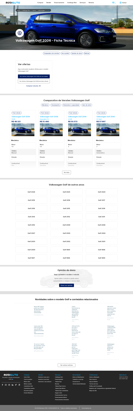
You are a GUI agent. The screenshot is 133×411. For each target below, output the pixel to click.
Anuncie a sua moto (43, 379)
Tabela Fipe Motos (60, 388)
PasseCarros (76, 381)
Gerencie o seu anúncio (44, 381)
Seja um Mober (93, 381)
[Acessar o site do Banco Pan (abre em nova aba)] (95, 407)
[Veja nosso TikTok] (16, 385)
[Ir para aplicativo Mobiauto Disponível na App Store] (125, 399)
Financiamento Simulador (62, 399)
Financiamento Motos (61, 397)
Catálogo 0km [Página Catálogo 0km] (72, 2)
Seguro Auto (58, 393)
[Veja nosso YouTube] (6, 385)
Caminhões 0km (28, 386)
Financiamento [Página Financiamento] (59, 2)
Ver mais (66, 172)
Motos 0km (27, 381)
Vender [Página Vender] (48, 2)
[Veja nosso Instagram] (9, 385)
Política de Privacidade (95, 386)
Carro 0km (27, 377)
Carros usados (28, 379)
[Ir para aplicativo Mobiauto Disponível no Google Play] (125, 394)
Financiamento (59, 379)
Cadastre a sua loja (78, 379)
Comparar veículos (33, 86)
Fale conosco (93, 379)
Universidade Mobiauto (79, 384)
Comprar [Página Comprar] (40, 2)
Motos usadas (28, 384)
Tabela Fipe (58, 381)
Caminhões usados (29, 388)
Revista (57, 384)
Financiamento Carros (61, 395)
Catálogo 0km (59, 377)
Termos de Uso (93, 384)
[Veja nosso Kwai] (19, 385)
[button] (45, 105)
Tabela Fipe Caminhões (61, 390)
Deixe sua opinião (66, 285)
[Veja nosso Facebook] (2, 385)
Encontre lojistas (28, 390)
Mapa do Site (93, 390)
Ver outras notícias (66, 365)
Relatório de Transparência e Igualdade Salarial (102, 388)
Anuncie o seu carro (43, 377)
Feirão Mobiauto (28, 393)
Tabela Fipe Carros (60, 386)
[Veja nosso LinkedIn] (12, 385)
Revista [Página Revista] (91, 2)
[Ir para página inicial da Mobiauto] (13, 3)
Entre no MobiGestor (78, 377)
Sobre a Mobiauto (94, 377)
